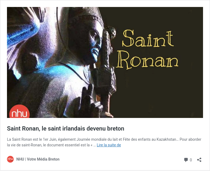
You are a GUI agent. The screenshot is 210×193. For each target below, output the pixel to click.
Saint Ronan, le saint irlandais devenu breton (65, 128)
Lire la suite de (109, 145)
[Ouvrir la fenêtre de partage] (199, 158)
